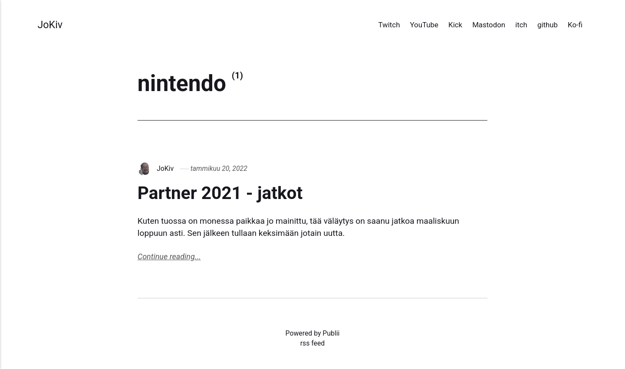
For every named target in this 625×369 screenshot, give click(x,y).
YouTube (424, 24)
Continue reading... (169, 256)
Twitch (389, 24)
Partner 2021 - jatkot (220, 193)
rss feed (312, 343)
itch (521, 24)
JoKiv (49, 25)
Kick (455, 24)
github (547, 24)
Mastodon (488, 24)
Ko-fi (575, 24)
